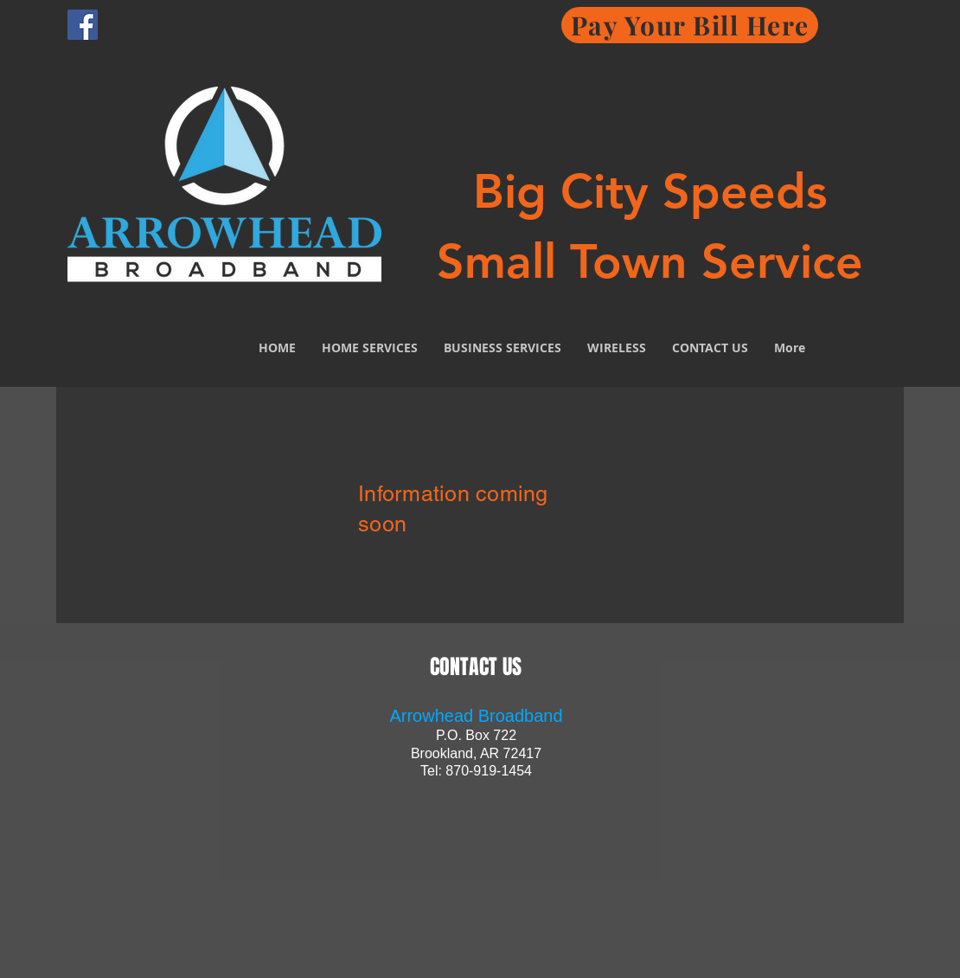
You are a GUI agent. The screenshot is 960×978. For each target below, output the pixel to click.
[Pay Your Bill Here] (689, 25)
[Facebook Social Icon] (82, 25)
